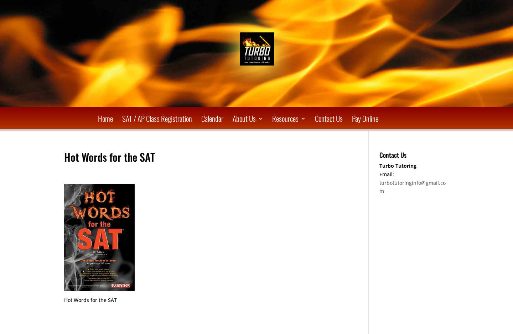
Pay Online (365, 120)
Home (105, 120)
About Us (244, 120)
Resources (285, 120)
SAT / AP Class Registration (157, 120)
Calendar (212, 120)
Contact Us (329, 120)
